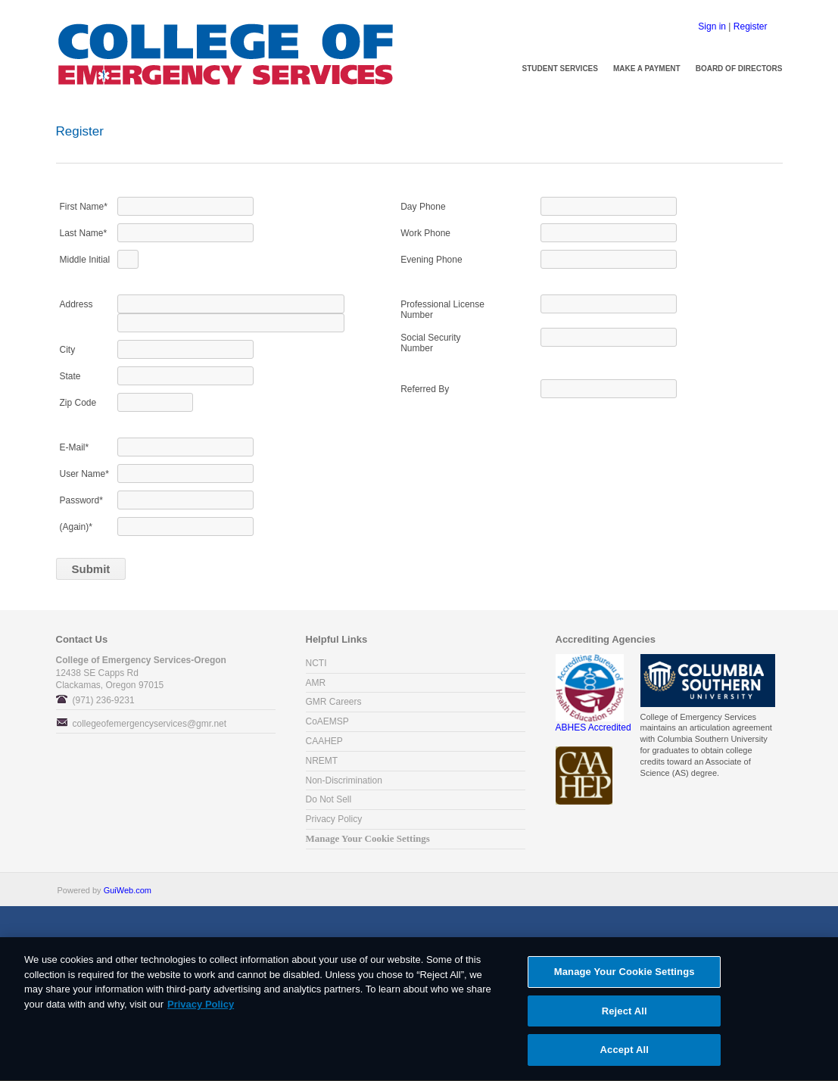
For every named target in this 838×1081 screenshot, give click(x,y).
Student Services (560, 68)
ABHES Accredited (593, 723)
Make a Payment (647, 68)
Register (751, 26)
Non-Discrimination (344, 780)
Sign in (712, 26)
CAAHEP (324, 741)
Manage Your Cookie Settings (368, 838)
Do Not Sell (329, 799)
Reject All (624, 1016)
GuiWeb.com (127, 890)
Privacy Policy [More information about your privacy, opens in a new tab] (200, 1009)
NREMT (322, 760)
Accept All (624, 1055)
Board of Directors (739, 68)
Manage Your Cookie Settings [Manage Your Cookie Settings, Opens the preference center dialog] (624, 977)
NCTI (316, 663)
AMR (316, 683)
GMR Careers (334, 701)
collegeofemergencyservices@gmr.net (150, 723)
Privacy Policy (334, 819)
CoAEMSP (327, 721)
